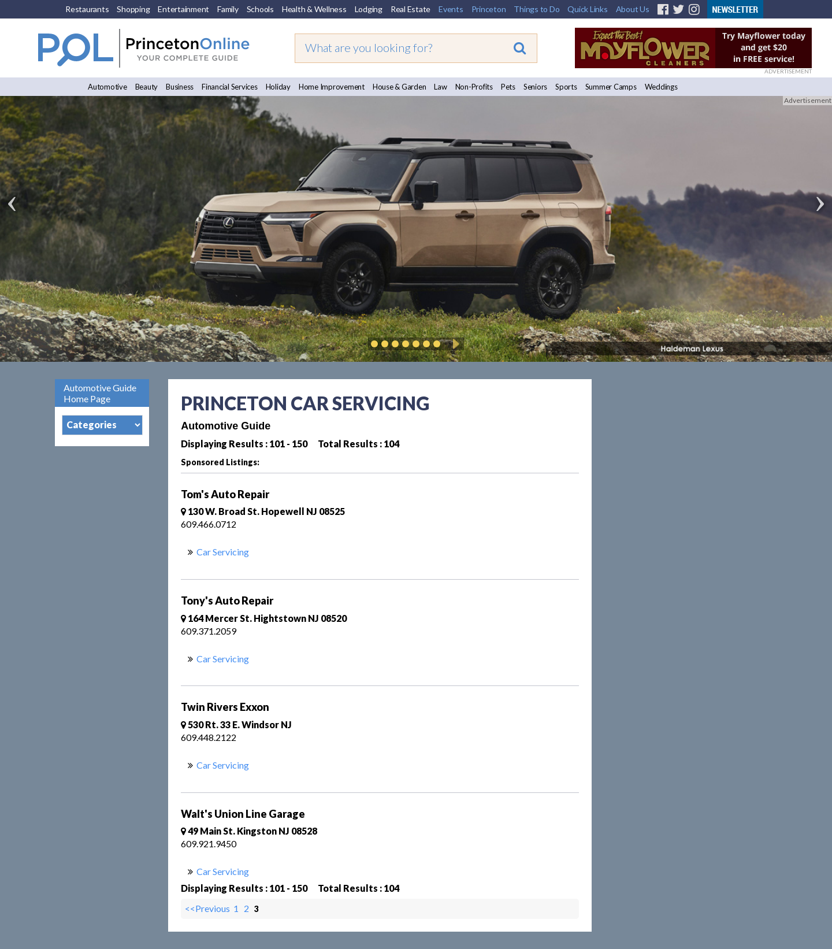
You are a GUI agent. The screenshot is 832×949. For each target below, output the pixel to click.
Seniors (535, 86)
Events (451, 9)
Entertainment (183, 9)
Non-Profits (474, 86)
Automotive (107, 86)
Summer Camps (611, 86)
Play (454, 344)
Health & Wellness (314, 9)
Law (440, 86)
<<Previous (208, 908)
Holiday (278, 86)
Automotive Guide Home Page (100, 393)
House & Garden (399, 86)
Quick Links (587, 9)
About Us (632, 9)
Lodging (368, 9)
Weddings (661, 86)
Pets (508, 86)
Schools (260, 9)
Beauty (146, 86)
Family (228, 9)
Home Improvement (332, 86)
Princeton (488, 9)
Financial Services (230, 86)
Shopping (133, 9)
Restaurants (87, 9)
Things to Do (536, 9)
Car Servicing (222, 551)
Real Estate (410, 9)
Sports (566, 86)
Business (180, 86)
